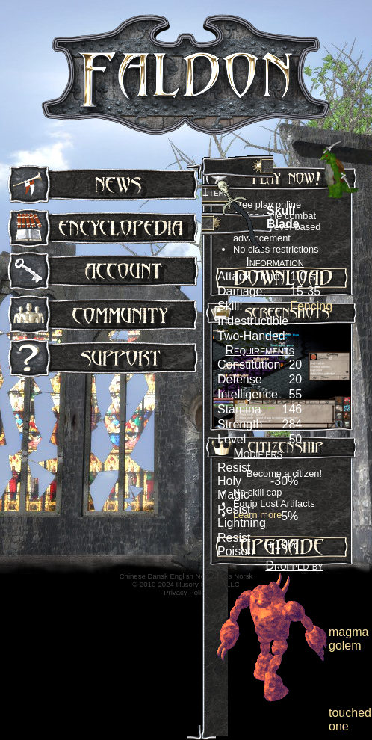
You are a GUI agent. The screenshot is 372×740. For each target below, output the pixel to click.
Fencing (311, 306)
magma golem (348, 639)
